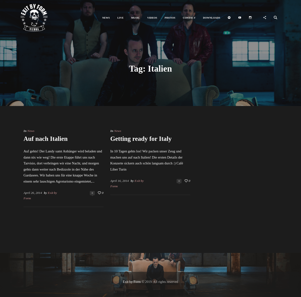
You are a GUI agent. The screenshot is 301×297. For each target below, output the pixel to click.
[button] (106, 17)
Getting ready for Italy (141, 138)
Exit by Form (132, 282)
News (30, 131)
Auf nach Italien (46, 138)
